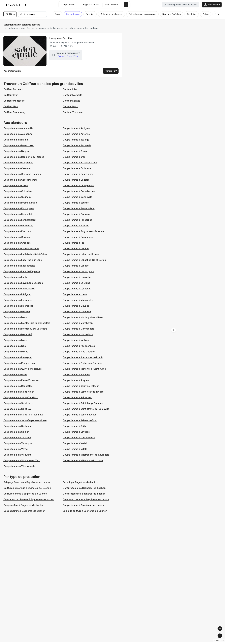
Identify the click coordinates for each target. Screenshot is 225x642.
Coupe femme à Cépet (15, 185)
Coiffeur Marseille (72, 95)
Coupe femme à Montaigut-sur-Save (83, 317)
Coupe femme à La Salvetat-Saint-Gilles (25, 254)
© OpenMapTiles (186, 641)
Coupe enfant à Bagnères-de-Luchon (23, 505)
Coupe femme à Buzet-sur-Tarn (80, 162)
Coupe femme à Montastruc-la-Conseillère (26, 323)
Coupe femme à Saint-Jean (77, 397)
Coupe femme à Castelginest (78, 174)
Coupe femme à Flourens (76, 214)
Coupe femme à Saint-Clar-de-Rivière (83, 391)
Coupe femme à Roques (76, 380)
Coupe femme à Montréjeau (78, 334)
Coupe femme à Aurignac (76, 128)
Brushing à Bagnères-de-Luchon (80, 482)
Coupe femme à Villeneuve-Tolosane (83, 460)
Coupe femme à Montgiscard (78, 328)
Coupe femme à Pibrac (15, 351)
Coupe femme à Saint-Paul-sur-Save (23, 414)
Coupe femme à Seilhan (16, 431)
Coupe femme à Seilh (74, 426)
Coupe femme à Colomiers (17, 191)
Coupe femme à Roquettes (18, 386)
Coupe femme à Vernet (15, 449)
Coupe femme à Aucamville (18, 128)
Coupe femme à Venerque (17, 443)
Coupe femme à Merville (16, 311)
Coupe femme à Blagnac (16, 151)
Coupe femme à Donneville (77, 196)
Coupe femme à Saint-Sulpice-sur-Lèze (24, 420)
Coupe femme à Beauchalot (18, 145)
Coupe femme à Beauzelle (77, 145)
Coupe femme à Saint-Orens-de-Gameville (86, 408)
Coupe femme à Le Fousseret (19, 288)
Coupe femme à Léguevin (77, 288)
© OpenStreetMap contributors (209, 641)
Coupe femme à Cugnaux (17, 196)
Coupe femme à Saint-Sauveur (79, 414)
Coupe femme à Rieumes (76, 374)
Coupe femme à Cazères (76, 179)
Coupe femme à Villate (75, 449)
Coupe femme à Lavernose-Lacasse (23, 282)
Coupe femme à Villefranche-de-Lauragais (86, 454)
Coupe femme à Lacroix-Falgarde (21, 271)
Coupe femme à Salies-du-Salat (80, 420)
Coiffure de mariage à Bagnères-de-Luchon (27, 487)
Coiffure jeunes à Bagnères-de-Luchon (84, 493)
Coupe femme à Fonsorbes (77, 219)
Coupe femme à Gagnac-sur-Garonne (83, 231)
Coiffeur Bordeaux (13, 89)
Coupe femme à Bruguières (18, 162)
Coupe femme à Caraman (17, 168)
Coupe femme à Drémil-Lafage (20, 202)
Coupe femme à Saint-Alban (18, 391)
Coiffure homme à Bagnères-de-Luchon (25, 493)
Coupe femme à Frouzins (17, 231)
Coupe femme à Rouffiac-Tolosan (81, 386)
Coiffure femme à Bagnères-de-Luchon (84, 487)
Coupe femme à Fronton (76, 225)
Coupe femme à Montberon (78, 323)
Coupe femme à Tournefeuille (79, 437)
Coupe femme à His (73, 242)
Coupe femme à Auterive (76, 133)
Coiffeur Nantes (71, 100)
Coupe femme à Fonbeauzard (19, 219)
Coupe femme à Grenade (17, 242)
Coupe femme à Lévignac (17, 294)
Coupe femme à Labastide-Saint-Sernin (84, 259)
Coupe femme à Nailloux (76, 340)
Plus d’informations (12, 71)
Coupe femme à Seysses (76, 431)
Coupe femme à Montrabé (17, 334)
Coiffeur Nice (10, 106)
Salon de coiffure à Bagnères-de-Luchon (85, 510)
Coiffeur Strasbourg (14, 112)
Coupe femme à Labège (76, 265)
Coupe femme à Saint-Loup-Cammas (83, 403)
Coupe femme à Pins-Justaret (79, 351)
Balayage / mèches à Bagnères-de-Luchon (26, 482)
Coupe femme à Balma (15, 139)
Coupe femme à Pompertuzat (19, 363)
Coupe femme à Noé (14, 345)
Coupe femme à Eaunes (76, 202)
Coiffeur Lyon (10, 95)
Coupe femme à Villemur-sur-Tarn (21, 460)
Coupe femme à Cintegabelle (78, 185)
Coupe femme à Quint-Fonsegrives (22, 368)
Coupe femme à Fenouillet (17, 214)
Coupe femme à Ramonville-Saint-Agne (84, 368)
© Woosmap (171, 641)
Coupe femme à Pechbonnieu (79, 345)
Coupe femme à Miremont (77, 311)
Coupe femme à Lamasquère (78, 271)
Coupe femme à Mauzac (76, 305)
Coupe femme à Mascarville (78, 300)
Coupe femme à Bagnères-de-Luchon (83, 505)
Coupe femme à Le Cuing (76, 282)
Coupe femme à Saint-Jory (18, 403)
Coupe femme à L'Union (76, 248)
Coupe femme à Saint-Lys (17, 408)
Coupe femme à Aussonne (17, 133)
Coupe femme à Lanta (15, 277)
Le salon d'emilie (60, 38)
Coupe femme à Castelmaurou (20, 179)
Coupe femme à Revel (15, 374)
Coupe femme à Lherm (75, 294)
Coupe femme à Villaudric (17, 454)
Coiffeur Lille (70, 89)
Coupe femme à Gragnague (78, 237)
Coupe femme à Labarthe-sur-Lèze (22, 259)
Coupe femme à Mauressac (18, 305)
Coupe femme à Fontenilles (18, 225)
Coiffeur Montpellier (14, 100)
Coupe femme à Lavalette (77, 277)
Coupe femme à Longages (17, 300)
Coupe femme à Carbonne (77, 168)
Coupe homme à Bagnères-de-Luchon (24, 510)
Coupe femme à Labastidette (19, 265)
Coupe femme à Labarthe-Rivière (81, 254)
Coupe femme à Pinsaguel (17, 357)
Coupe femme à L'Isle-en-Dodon (21, 248)
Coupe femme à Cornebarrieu (79, 191)
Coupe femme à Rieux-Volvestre (20, 380)
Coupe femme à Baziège (76, 139)
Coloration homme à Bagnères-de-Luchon (86, 499)
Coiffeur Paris (70, 106)
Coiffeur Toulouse (73, 112)
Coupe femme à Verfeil (75, 443)
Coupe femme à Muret (15, 340)
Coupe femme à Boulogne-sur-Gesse (23, 156)
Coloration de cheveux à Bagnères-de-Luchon (28, 499)
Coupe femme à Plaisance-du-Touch (83, 357)
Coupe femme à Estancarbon (79, 208)
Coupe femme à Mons (15, 317)
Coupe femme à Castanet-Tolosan (22, 174)
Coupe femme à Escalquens (18, 208)
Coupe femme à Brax (74, 156)
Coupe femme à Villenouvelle (19, 466)
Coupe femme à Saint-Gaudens (20, 397)
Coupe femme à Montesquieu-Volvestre (25, 328)
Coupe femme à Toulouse (17, 437)
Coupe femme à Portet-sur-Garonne (82, 363)
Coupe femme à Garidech (17, 237)
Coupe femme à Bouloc (75, 151)
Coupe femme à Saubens (17, 426)
